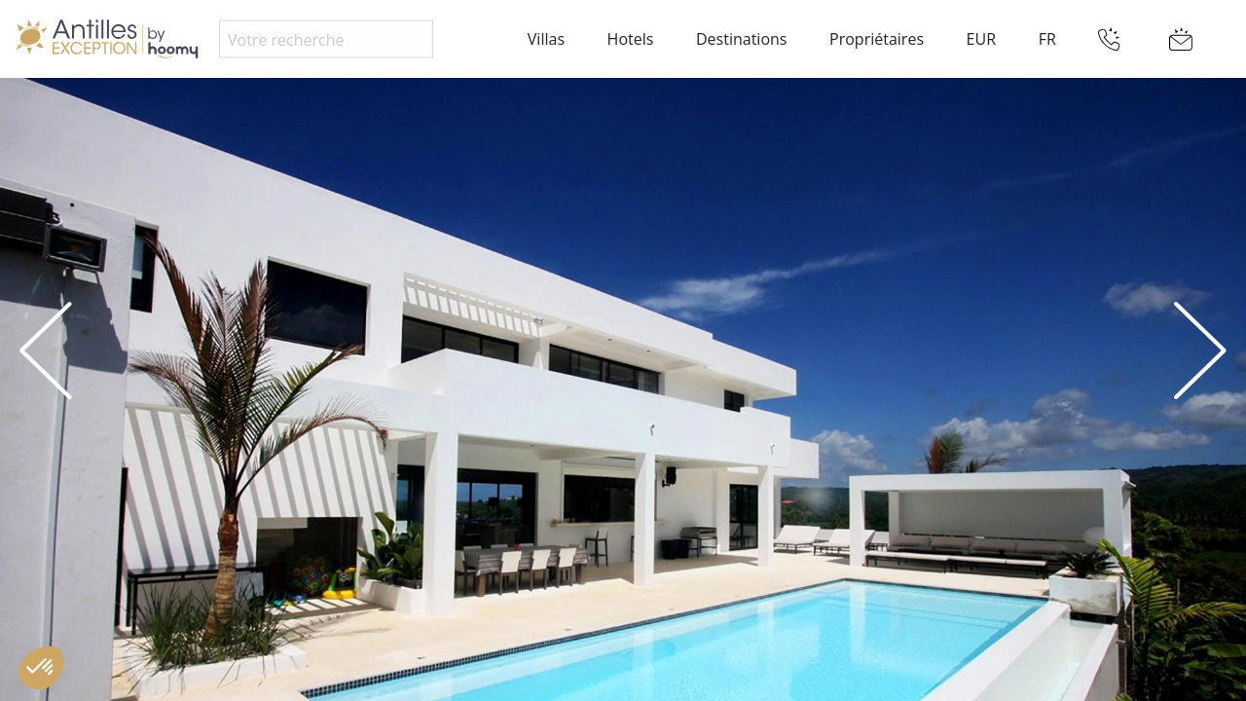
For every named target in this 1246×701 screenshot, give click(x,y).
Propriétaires (876, 39)
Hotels (630, 39)
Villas (546, 39)
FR (1047, 39)
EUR (981, 39)
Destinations (741, 39)
